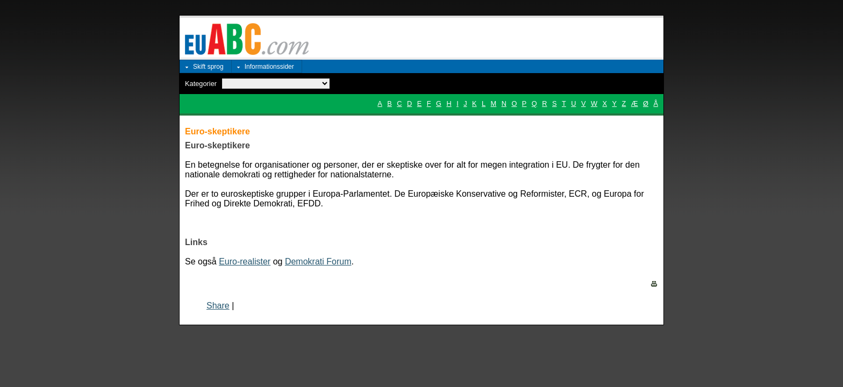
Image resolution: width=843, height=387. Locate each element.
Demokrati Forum (318, 261)
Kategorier (201, 84)
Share (218, 305)
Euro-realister (244, 261)
